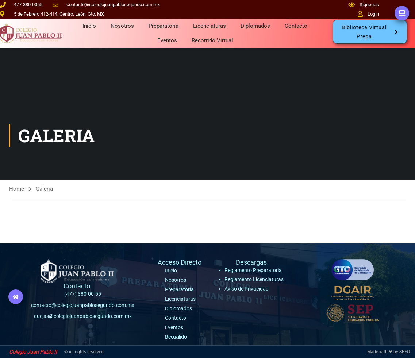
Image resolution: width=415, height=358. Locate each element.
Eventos (167, 40)
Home (16, 189)
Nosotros (122, 26)
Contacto (296, 26)
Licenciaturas (209, 26)
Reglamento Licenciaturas (254, 279)
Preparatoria (163, 26)
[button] (370, 32)
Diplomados (255, 26)
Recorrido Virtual (212, 40)
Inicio (89, 26)
